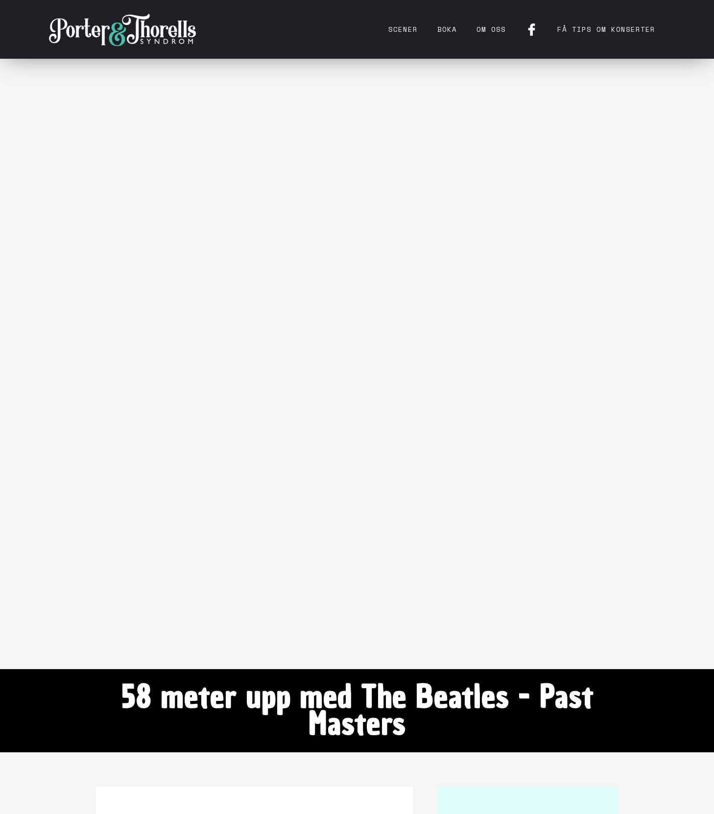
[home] (122, 29)
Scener (403, 29)
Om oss (491, 29)
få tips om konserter (606, 29)
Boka (447, 29)
